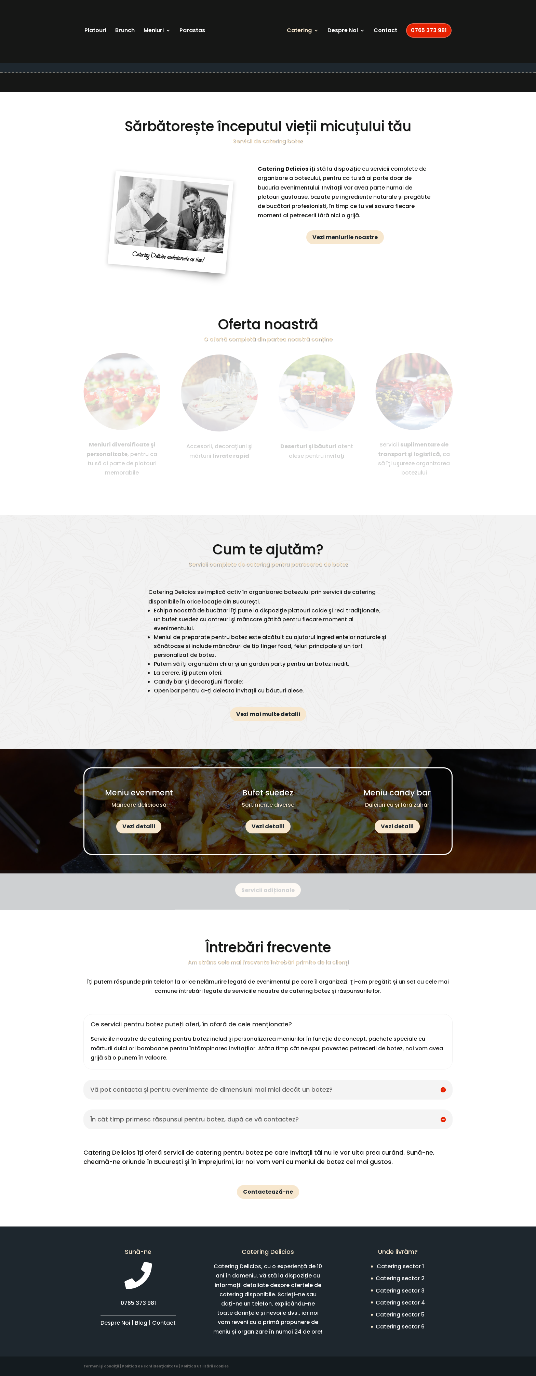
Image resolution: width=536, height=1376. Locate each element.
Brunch (125, 31)
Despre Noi (342, 31)
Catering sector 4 (400, 1303)
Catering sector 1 (400, 1266)
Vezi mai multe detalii (268, 714)
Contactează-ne (268, 1192)
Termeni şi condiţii (101, 1366)
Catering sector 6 (400, 1326)
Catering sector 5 (400, 1315)
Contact (385, 31)
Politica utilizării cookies (205, 1366)
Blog (141, 1323)
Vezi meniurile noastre (345, 237)
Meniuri (154, 31)
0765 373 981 (429, 30)
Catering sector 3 (400, 1291)
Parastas (192, 31)
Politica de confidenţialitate (150, 1366)
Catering (299, 31)
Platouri (95, 31)
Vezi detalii (138, 826)
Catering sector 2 (400, 1278)
